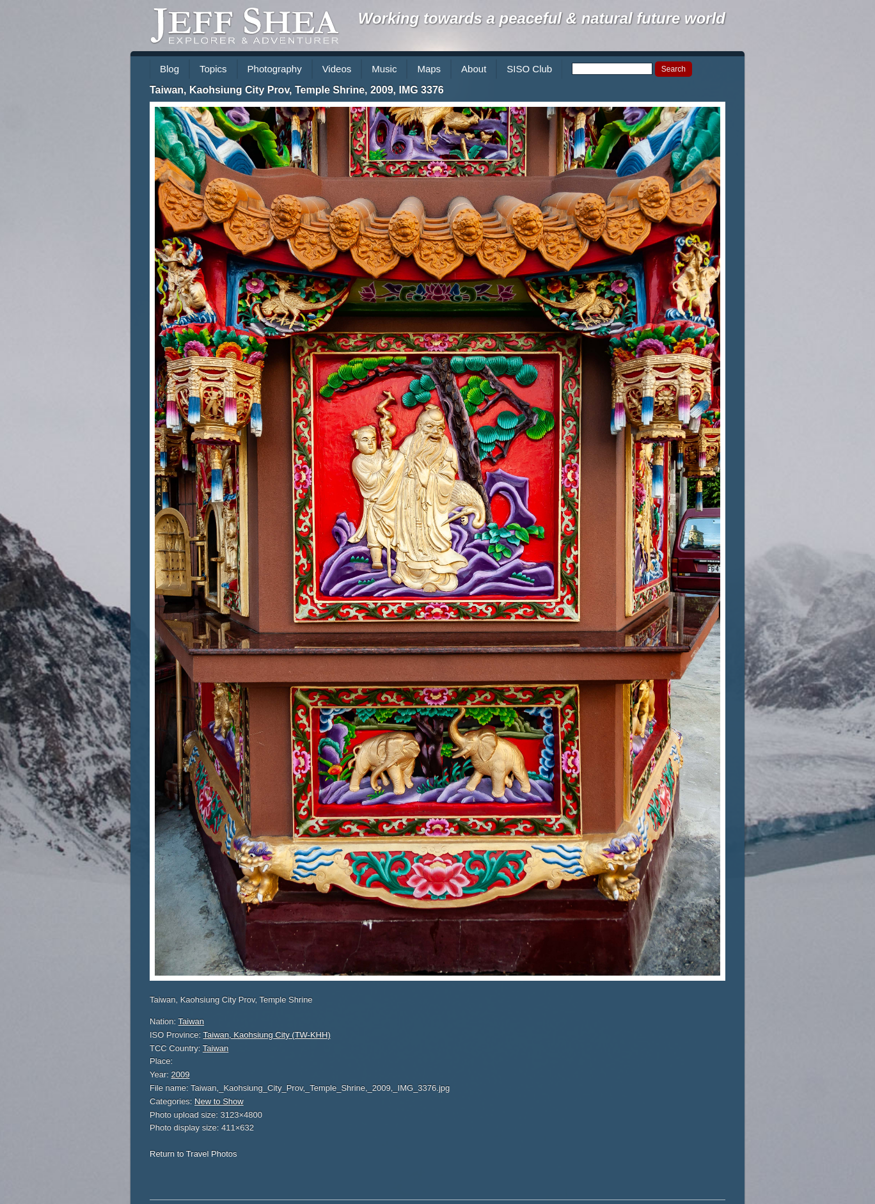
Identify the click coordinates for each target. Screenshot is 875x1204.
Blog (169, 68)
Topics (213, 68)
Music (384, 68)
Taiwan (191, 1021)
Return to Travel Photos (193, 1154)
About (473, 68)
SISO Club (529, 68)
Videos (337, 68)
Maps (429, 68)
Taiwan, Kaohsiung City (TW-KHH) (267, 1035)
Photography (275, 68)
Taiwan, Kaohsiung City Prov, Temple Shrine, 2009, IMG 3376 (297, 89)
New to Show (219, 1101)
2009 (180, 1074)
